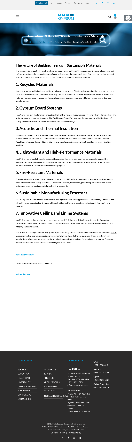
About (60, 3)
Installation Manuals (53, 396)
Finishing (49, 378)
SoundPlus (68, 118)
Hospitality (24, 382)
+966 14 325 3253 (75, 382)
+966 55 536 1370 (101, 387)
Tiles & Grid (50, 391)
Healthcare (24, 378)
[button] (87, 3)
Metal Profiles (52, 382)
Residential (24, 391)
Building (43, 42)
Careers (68, 3)
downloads (41, 3)
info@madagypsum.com (77, 385)
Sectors (23, 370)
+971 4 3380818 (100, 365)
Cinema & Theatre (27, 387)
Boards (48, 374)
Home (52, 3)
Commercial (24, 395)
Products (50, 370)
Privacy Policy (74, 432)
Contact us (78, 3)
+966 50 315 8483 (82, 411)
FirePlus (56, 118)
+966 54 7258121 (101, 372)
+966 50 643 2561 (82, 402)
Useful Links (24, 399)
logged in (31, 263)
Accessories (50, 387)
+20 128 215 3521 (101, 380)
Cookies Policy (58, 432)
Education (23, 374)
